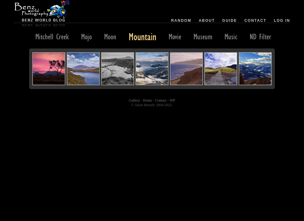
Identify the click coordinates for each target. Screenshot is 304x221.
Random (181, 20)
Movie (175, 36)
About (207, 20)
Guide (229, 20)
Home (147, 100)
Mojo (86, 36)
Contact (255, 20)
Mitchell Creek (52, 36)
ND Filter (260, 36)
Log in (282, 20)
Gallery (134, 100)
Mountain (142, 36)
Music (230, 36)
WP (172, 100)
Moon (110, 36)
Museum (202, 36)
